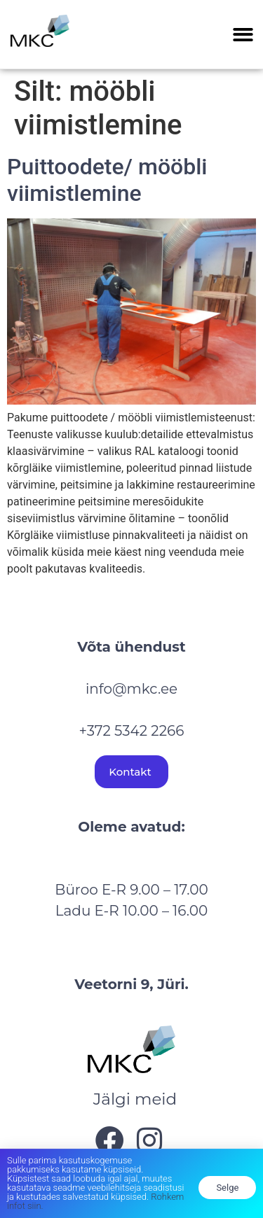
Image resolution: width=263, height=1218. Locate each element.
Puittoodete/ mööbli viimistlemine (107, 179)
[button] (243, 34)
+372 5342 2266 (131, 730)
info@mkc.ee (131, 688)
